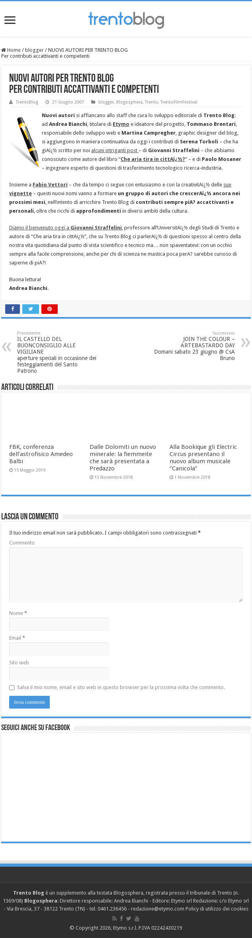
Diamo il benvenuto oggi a (65, 228)
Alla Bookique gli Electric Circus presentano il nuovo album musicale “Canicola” (203, 457)
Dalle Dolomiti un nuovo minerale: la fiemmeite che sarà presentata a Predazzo (123, 457)
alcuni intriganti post (115, 150)
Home (11, 50)
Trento (151, 102)
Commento (22, 543)
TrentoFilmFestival (178, 102)
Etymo (121, 124)
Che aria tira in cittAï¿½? (153, 159)
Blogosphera (129, 102)
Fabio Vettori (50, 185)
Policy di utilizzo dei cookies (217, 909)
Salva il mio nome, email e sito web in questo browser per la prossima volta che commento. (121, 687)
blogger (34, 50)
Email (17, 638)
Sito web (19, 663)
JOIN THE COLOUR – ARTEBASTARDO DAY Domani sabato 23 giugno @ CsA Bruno (194, 346)
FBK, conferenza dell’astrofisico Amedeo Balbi (41, 454)
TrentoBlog (27, 102)
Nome (18, 613)
